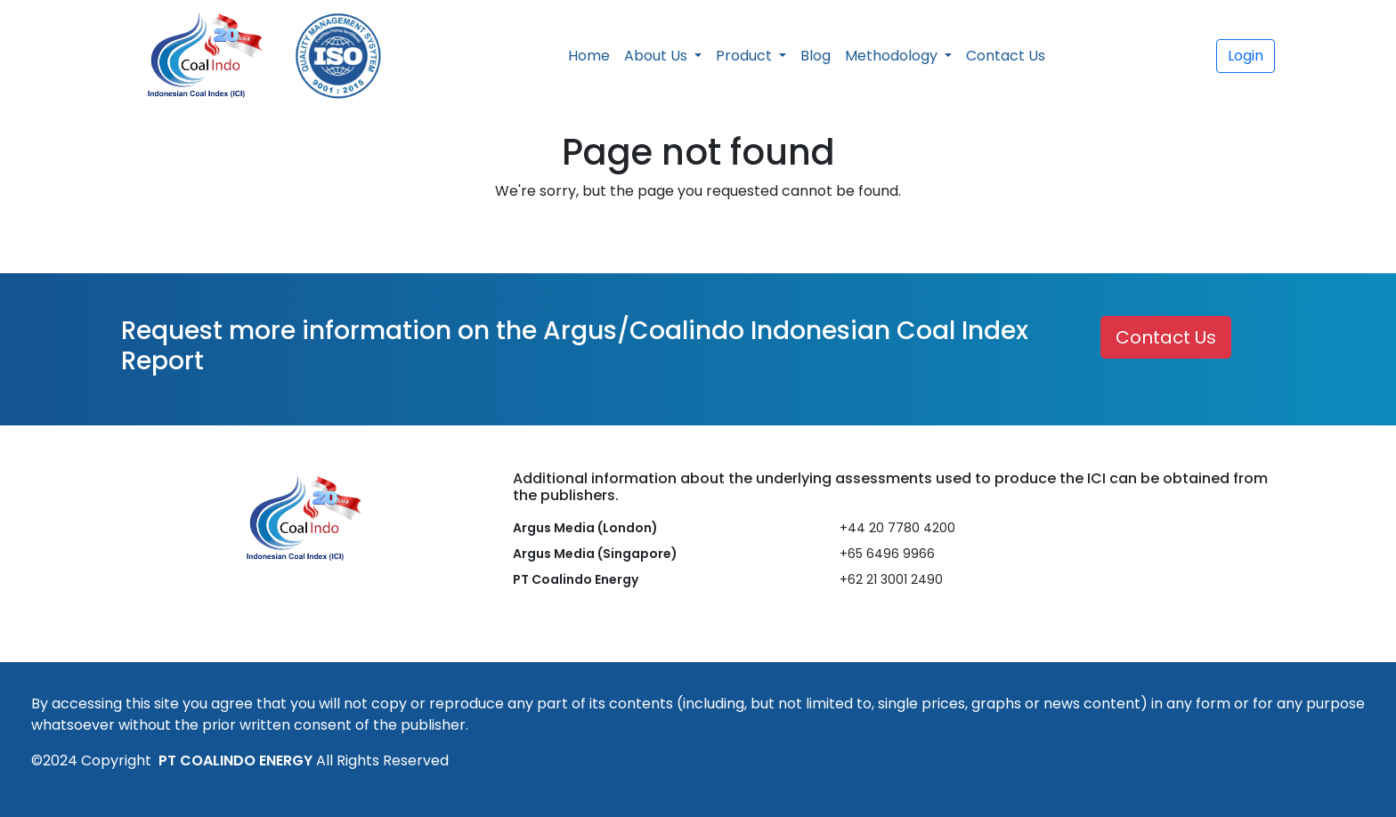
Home (589, 55)
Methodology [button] (893, 55)
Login (1245, 55)
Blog (815, 55)
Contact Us (1005, 55)
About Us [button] (657, 55)
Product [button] (745, 55)
